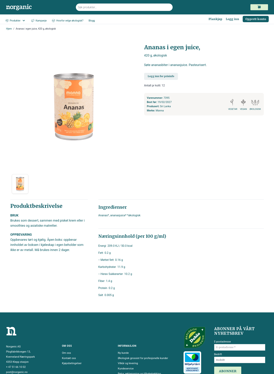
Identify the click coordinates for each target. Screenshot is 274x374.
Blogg (92, 20)
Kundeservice (126, 368)
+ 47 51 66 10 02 (16, 367)
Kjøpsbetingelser (72, 363)
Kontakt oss (69, 358)
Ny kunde (123, 352)
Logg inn (232, 19)
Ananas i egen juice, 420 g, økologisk (36, 28)
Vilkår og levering (128, 363)
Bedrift (218, 354)
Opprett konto (255, 19)
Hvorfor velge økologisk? (67, 20)
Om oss (66, 352)
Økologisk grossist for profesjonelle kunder (143, 358)
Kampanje (39, 20)
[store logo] (39, 7)
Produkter (15, 20)
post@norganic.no (17, 372)
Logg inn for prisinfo (161, 76)
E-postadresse (222, 341)
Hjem (9, 28)
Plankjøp (215, 19)
